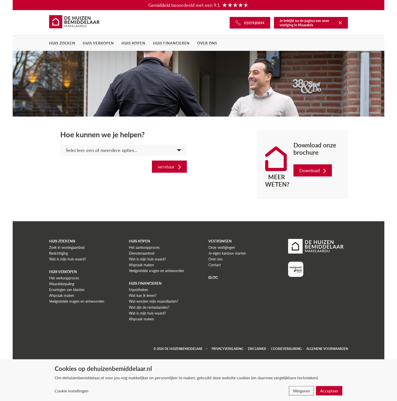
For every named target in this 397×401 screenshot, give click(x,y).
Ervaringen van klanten (67, 289)
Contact (214, 265)
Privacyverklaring (227, 348)
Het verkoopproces (64, 278)
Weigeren (301, 390)
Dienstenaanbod (141, 253)
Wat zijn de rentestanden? (149, 307)
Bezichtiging (58, 253)
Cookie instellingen (71, 390)
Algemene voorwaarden (327, 348)
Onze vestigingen (221, 247)
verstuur (170, 166)
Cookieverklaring (286, 348)
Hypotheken (138, 289)
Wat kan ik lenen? (142, 295)
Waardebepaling (61, 284)
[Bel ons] (250, 23)
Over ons (207, 43)
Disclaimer (257, 348)
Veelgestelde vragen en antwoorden (76, 301)
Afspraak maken (61, 295)
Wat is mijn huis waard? (67, 259)
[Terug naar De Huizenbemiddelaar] (340, 23)
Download (313, 170)
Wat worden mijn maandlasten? (153, 301)
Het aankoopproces (144, 247)
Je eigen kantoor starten (227, 253)
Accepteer (329, 390)
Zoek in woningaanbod (67, 247)
